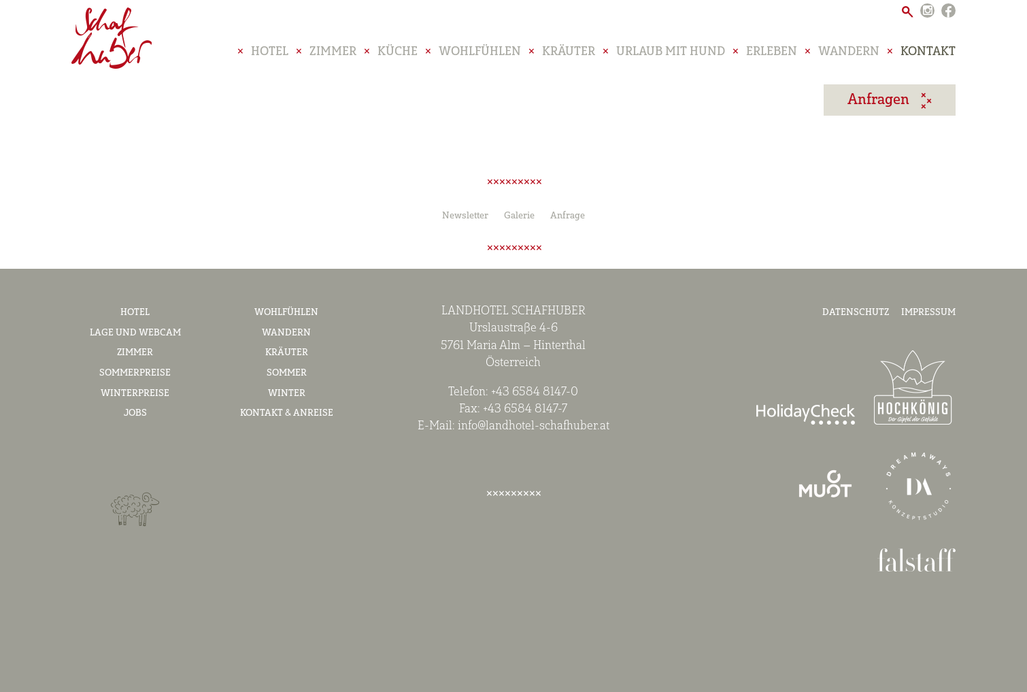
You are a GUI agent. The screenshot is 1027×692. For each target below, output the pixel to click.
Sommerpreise (135, 373)
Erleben (771, 57)
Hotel (269, 57)
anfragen (880, 105)
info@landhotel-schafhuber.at (533, 426)
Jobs (135, 413)
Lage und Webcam (135, 333)
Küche (397, 57)
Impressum (928, 313)
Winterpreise (135, 394)
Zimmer (332, 57)
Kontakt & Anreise (286, 413)
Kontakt (928, 57)
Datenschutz (855, 313)
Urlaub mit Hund (670, 57)
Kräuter (568, 57)
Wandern (848, 57)
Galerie (519, 216)
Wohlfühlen (480, 57)
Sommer (287, 373)
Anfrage (567, 216)
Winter (286, 394)
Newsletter (465, 216)
